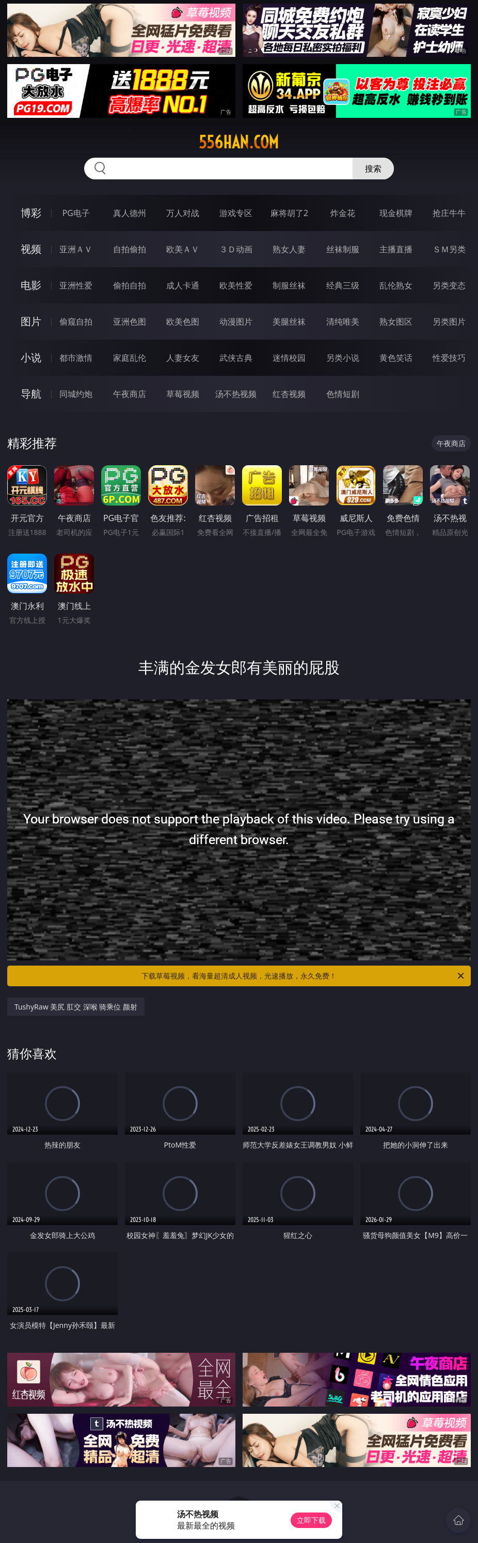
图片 (31, 321)
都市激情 (75, 357)
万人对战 (182, 213)
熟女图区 (395, 321)
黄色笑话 (395, 357)
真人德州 (129, 213)
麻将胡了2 (289, 213)
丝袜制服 (342, 249)
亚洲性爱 (75, 285)
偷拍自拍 (129, 285)
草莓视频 (182, 394)
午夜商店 (129, 394)
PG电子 (76, 213)
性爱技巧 (449, 357)
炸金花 (342, 213)
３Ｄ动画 (235, 249)
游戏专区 (235, 213)
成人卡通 (182, 285)
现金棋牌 (395, 213)
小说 (31, 357)
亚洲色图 (129, 321)
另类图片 (449, 321)
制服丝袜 (289, 285)
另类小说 (342, 357)
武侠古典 (235, 357)
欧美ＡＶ (182, 249)
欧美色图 (182, 321)
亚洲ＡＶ (75, 249)
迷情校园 (289, 357)
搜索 (373, 168)
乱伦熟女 (395, 285)
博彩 (31, 213)
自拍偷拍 (129, 249)
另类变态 (449, 285)
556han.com (239, 142)
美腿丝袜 (289, 321)
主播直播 (395, 249)
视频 (31, 249)
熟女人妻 (289, 249)
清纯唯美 (342, 321)
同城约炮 (75, 394)
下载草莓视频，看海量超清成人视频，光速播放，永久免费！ (303, 976)
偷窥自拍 (75, 321)
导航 (31, 394)
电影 (31, 285)
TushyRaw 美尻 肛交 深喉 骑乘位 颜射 (75, 1007)
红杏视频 (289, 394)
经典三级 (342, 285)
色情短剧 (342, 394)
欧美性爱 (235, 285)
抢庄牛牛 (449, 213)
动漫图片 (235, 321)
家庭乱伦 (129, 357)
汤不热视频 (236, 394)
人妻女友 (182, 357)
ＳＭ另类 (449, 249)
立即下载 (311, 1520)
